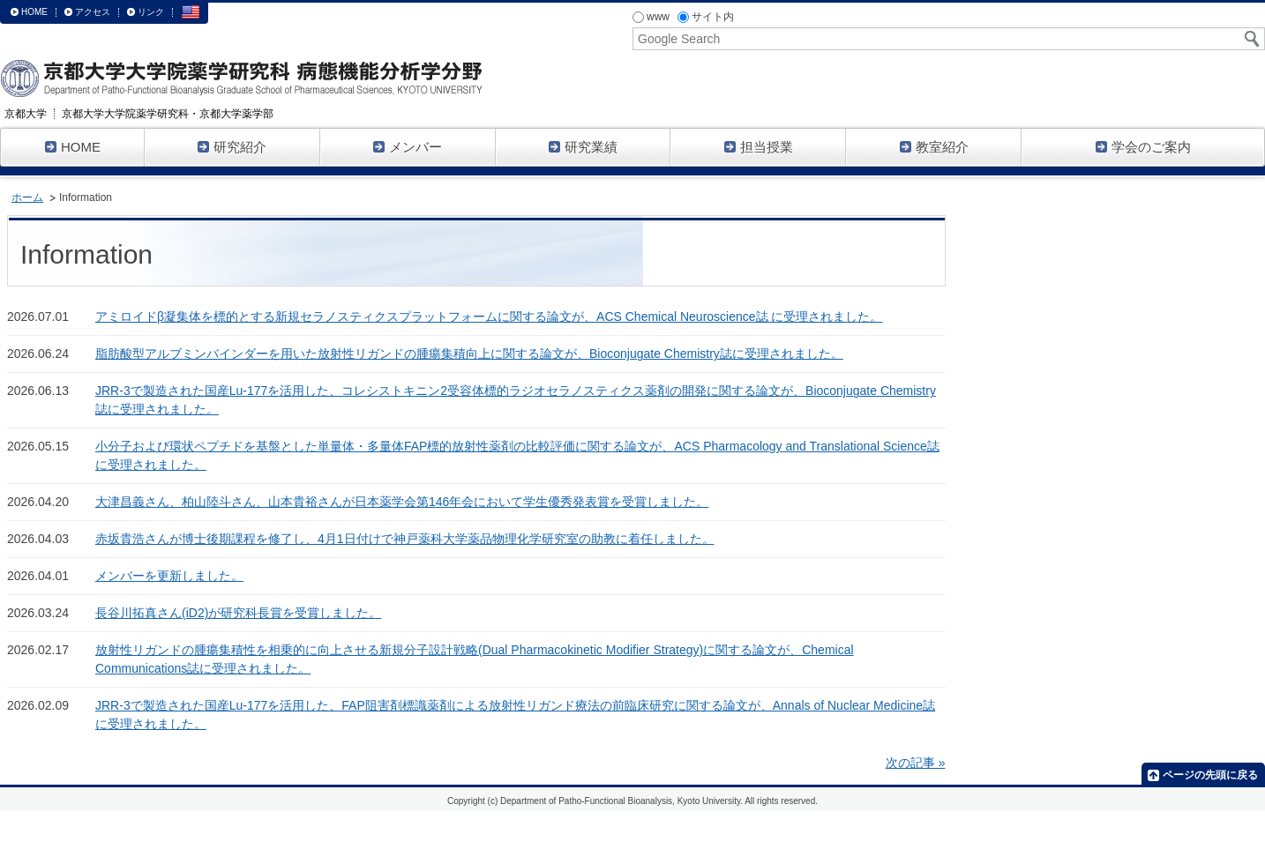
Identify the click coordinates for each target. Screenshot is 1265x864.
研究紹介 (232, 146)
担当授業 (758, 146)
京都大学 (25, 114)
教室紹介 (934, 146)
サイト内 (705, 17)
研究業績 (583, 146)
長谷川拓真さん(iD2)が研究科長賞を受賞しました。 (238, 613)
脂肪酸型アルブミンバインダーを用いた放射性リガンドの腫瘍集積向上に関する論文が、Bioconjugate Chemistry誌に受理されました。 (469, 353)
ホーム (27, 197)
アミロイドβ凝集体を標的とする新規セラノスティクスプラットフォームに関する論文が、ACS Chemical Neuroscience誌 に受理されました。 (488, 316)
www (651, 17)
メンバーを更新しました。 (169, 576)
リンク (151, 12)
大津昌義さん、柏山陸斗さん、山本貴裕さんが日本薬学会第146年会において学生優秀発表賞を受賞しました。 (401, 502)
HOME (34, 12)
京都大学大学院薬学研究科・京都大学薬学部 (167, 114)
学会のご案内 (1143, 146)
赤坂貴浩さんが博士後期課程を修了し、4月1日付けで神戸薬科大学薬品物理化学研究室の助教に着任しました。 (405, 539)
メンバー (407, 146)
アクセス (92, 12)
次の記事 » (916, 763)
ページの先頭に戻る (1210, 775)
